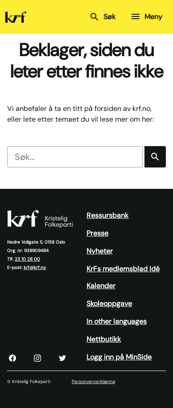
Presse (97, 233)
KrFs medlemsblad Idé (123, 268)
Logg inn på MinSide (119, 357)
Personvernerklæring (93, 381)
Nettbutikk (103, 339)
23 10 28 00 (27, 259)
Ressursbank (107, 215)
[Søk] (155, 156)
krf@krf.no (35, 267)
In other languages (116, 321)
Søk (102, 17)
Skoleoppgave (109, 303)
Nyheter (99, 251)
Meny (146, 16)
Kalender (100, 285)
